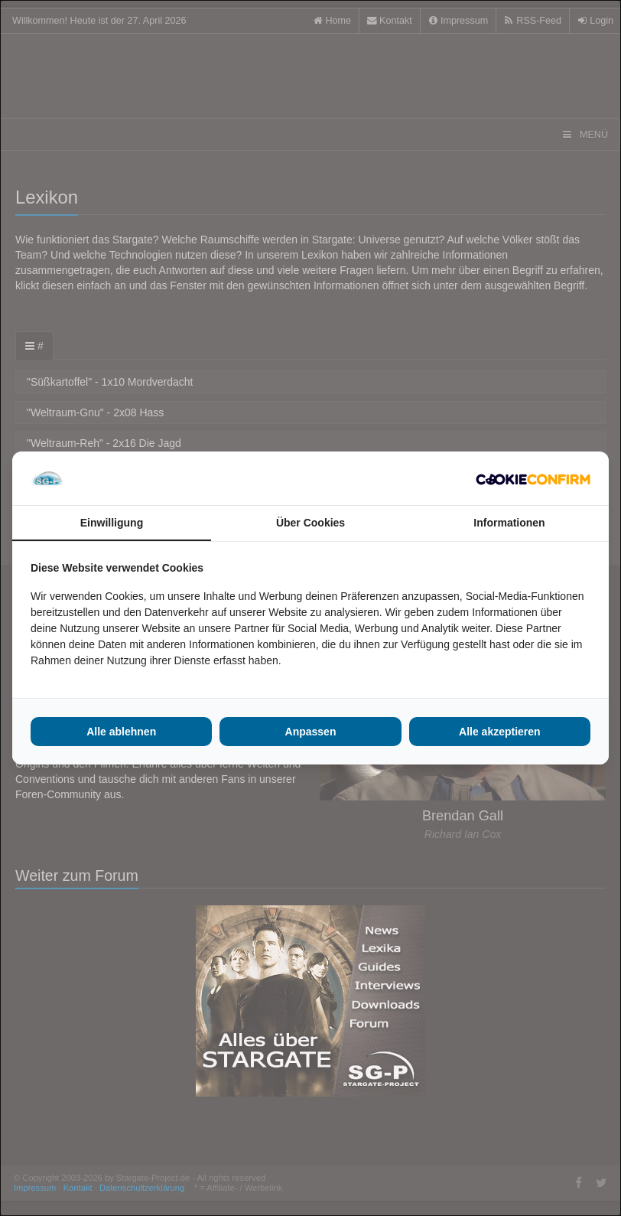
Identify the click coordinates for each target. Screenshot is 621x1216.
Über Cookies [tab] (310, 523)
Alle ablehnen (121, 731)
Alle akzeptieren (500, 731)
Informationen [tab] (509, 523)
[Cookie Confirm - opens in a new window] (533, 478)
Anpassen (311, 731)
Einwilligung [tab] (111, 523)
